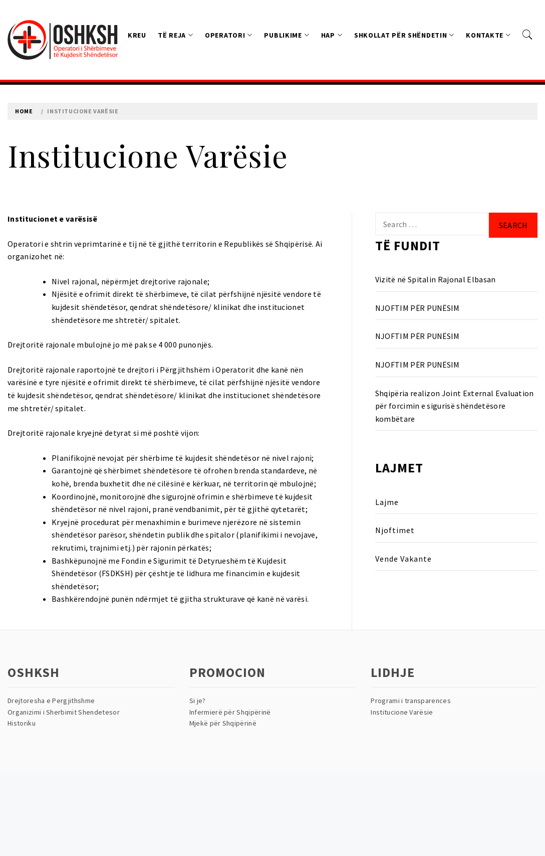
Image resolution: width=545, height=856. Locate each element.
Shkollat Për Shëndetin (404, 35)
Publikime (286, 35)
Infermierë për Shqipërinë (230, 712)
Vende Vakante (403, 559)
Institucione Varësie (402, 712)
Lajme (387, 502)
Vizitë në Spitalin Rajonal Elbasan (435, 279)
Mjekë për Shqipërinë (222, 723)
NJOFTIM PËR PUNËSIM (417, 308)
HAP (332, 35)
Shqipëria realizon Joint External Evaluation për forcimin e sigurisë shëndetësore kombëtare (454, 406)
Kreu (137, 35)
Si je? (197, 700)
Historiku (22, 723)
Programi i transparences (411, 700)
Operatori (228, 35)
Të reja (175, 35)
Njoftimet (395, 530)
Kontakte (488, 35)
